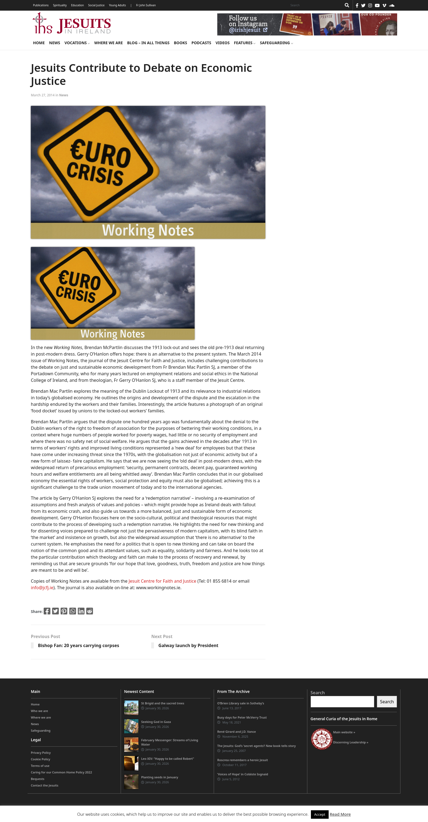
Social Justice (96, 5)
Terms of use (40, 766)
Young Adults (117, 5)
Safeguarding (276, 42)
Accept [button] (319, 814)
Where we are (108, 42)
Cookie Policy (40, 759)
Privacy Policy (41, 752)
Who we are (39, 711)
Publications (41, 5)
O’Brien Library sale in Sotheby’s (240, 703)
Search (318, 693)
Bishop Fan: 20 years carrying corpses (78, 645)
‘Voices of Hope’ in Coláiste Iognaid (242, 774)
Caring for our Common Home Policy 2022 (61, 772)
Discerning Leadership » (350, 742)
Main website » (344, 732)
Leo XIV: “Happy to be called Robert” (167, 759)
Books (180, 42)
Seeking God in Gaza (156, 722)
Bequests (37, 779)
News (54, 42)
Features (244, 42)
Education (77, 5)
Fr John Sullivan (146, 5)
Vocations (77, 42)
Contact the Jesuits (44, 785)
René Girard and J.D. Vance (236, 731)
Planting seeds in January (159, 777)
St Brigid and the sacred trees (162, 703)
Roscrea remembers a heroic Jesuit (242, 760)
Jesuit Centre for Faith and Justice (162, 581)
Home (39, 42)
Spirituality (60, 5)
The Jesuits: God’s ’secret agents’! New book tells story (256, 746)
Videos (223, 42)
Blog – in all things (148, 42)
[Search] (314, 5)
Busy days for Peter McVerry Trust (242, 717)
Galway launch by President (188, 645)
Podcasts (201, 42)
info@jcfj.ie (42, 588)
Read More (340, 814)
